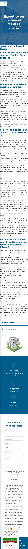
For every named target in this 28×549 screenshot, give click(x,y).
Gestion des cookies (20, 545)
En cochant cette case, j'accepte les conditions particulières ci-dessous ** (15, 469)
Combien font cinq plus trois (14, 448)
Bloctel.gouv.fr (11, 524)
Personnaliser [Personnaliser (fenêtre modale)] (10, 545)
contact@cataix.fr (14, 401)
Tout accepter (10, 539)
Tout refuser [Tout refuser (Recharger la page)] (10, 542)
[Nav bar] (3, 4)
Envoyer (15, 476)
